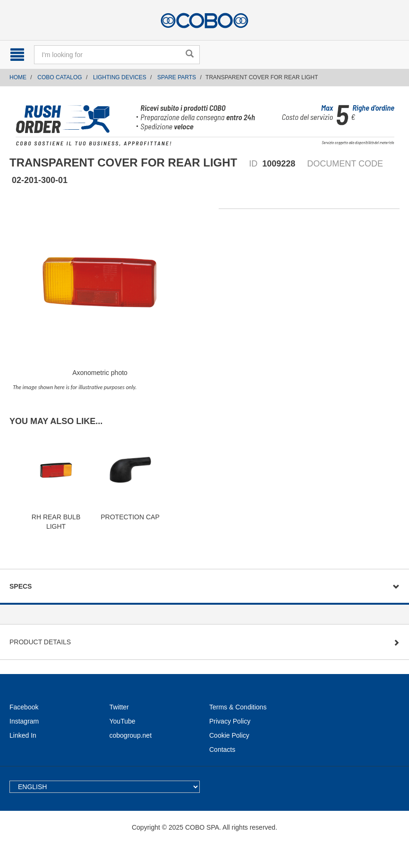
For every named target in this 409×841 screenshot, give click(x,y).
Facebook (23, 707)
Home (17, 77)
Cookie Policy (229, 735)
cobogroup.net (131, 735)
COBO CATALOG (59, 77)
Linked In (22, 735)
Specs (20, 586)
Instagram (24, 721)
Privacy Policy (229, 721)
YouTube (123, 721)
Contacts (222, 749)
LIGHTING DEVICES (119, 77)
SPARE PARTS (176, 77)
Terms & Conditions (237, 707)
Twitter (119, 707)
